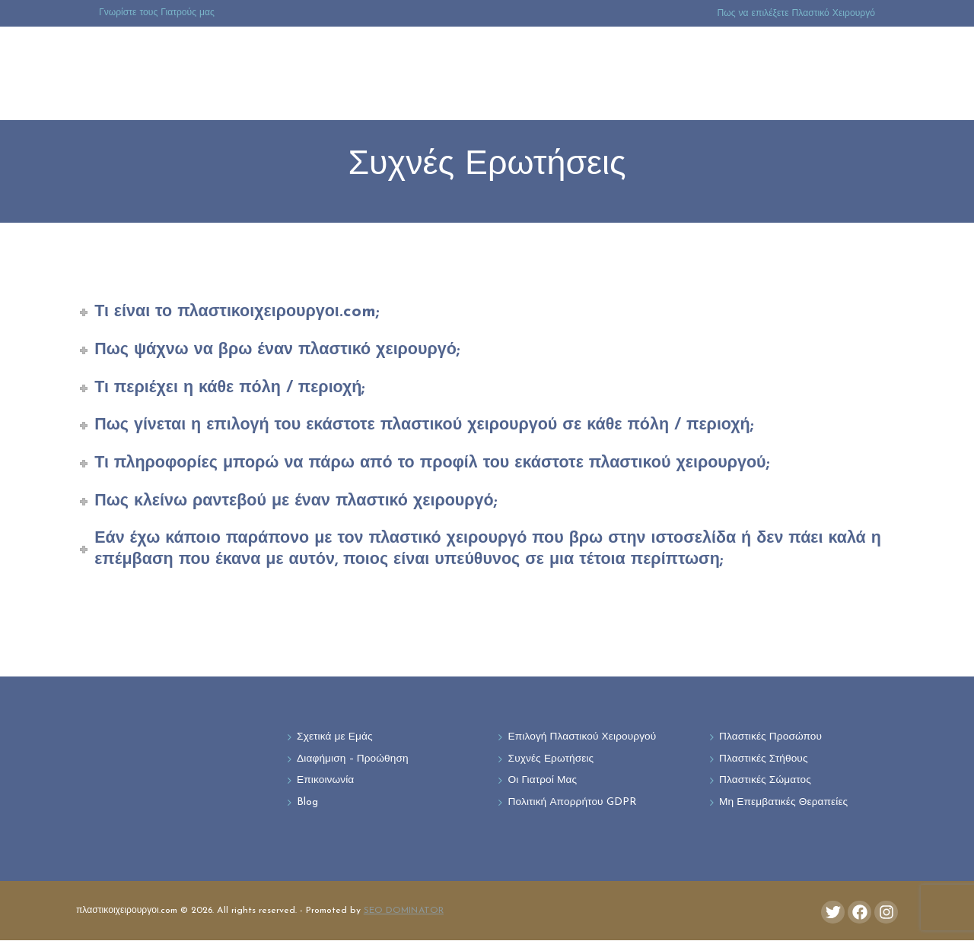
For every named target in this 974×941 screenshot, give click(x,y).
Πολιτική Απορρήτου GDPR (573, 804)
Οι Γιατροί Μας (543, 781)
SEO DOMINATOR (404, 911)
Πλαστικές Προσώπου (771, 737)
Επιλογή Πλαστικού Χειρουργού (583, 737)
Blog (307, 804)
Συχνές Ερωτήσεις (551, 759)
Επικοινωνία (326, 781)
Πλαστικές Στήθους (764, 759)
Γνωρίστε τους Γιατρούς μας (157, 12)
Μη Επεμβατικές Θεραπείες (784, 804)
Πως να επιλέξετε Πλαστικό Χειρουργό (796, 13)
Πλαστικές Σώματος (765, 781)
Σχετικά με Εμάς (335, 737)
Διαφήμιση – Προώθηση (353, 759)
